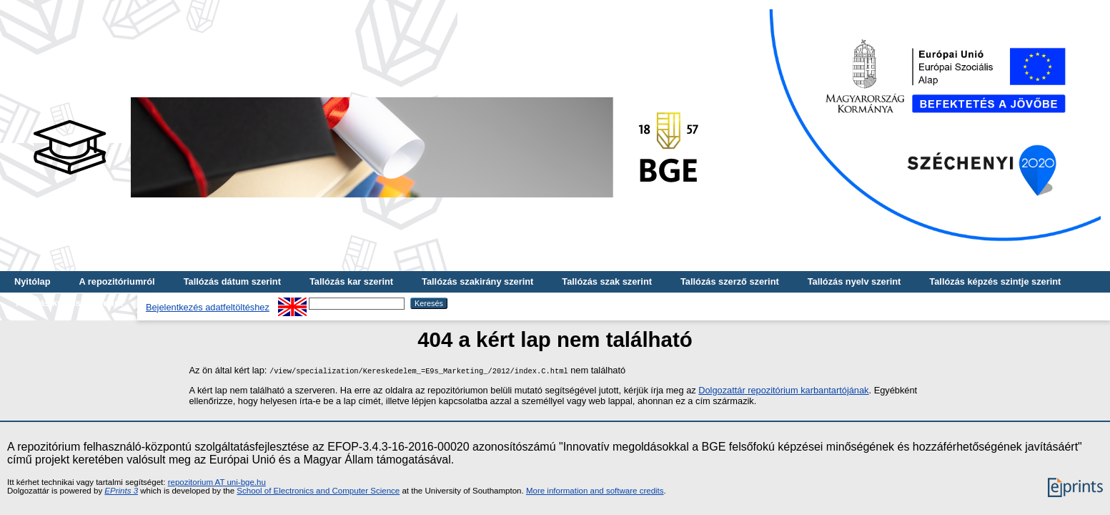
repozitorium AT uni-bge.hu (217, 482)
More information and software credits (595, 490)
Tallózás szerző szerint (729, 281)
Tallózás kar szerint (351, 281)
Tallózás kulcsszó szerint (68, 303)
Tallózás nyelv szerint (854, 281)
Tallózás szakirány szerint (477, 281)
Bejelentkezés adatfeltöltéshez (207, 307)
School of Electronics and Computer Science (318, 490)
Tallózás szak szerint (607, 281)
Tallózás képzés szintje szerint (995, 281)
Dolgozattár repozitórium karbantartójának (783, 390)
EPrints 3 (121, 490)
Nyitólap (32, 281)
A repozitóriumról (116, 281)
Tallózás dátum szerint (232, 281)
